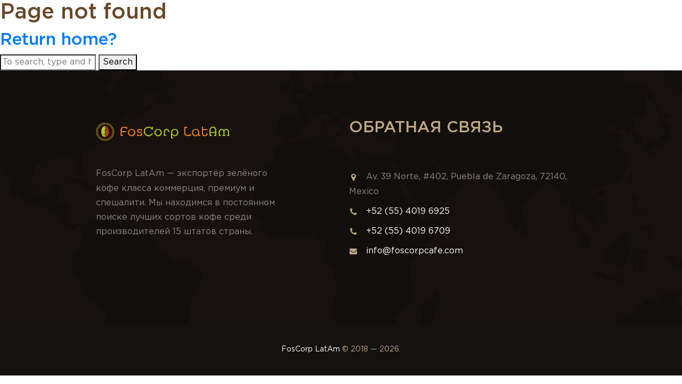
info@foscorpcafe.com (406, 251)
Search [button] (118, 62)
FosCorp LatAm (310, 349)
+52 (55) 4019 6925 (408, 211)
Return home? (58, 40)
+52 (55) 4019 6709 (408, 231)
